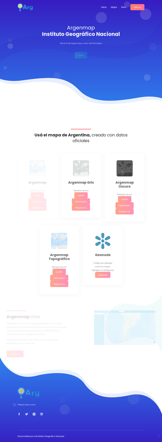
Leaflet (81, 195)
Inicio (104, 7)
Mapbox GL (81, 207)
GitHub (137, 7)
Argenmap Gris (81, 183)
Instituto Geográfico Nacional (50, 436)
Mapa (114, 7)
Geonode (103, 255)
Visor (123, 7)
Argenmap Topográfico (59, 257)
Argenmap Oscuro (124, 185)
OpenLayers (81, 201)
